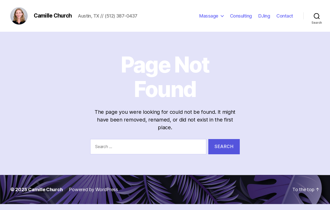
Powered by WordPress (93, 195)
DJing (264, 18)
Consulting (241, 18)
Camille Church (45, 195)
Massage (208, 18)
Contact (284, 18)
